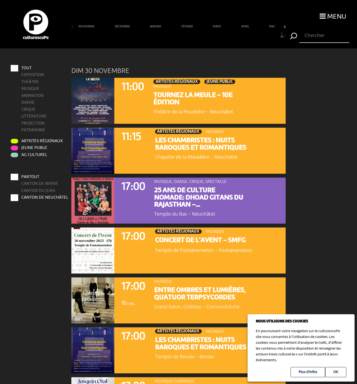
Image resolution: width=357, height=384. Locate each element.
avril (245, 26)
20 (210, 35)
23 (232, 35)
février (187, 26)
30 (282, 35)
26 (253, 35)
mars (217, 26)
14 (168, 35)
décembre (123, 26)
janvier (156, 26)
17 (189, 35)
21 (218, 35)
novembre (86, 26)
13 (161, 35)
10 (139, 35)
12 (153, 35)
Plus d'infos (308, 372)
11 (146, 35)
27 (260, 35)
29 (275, 35)
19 (203, 35)
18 (196, 35)
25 (246, 35)
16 (182, 35)
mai (272, 26)
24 (239, 35)
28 (268, 35)
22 (225, 35)
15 (175, 35)
